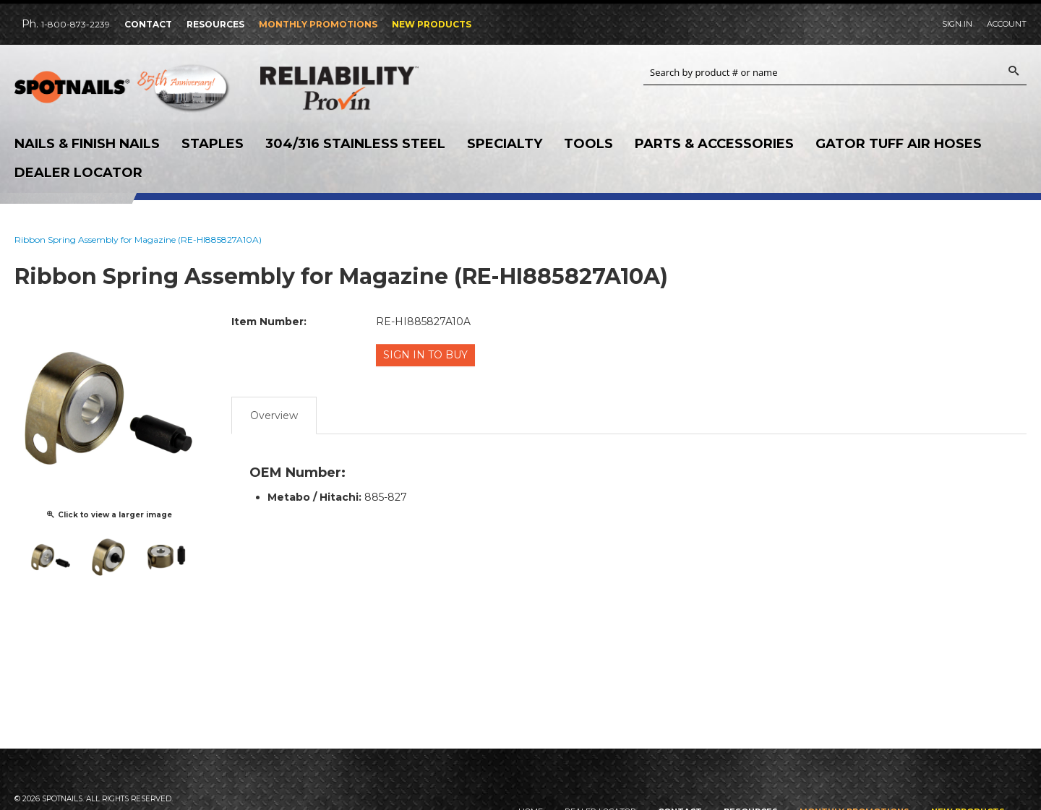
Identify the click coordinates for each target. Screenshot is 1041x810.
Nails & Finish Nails (87, 144)
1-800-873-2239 (75, 24)
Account (1007, 24)
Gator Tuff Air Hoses (898, 144)
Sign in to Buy (427, 354)
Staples (212, 144)
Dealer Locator (78, 173)
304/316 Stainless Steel (355, 144)
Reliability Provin (368, 87)
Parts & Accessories (714, 144)
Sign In (957, 24)
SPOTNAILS (122, 92)
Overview (274, 413)
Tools (588, 144)
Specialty (504, 144)
